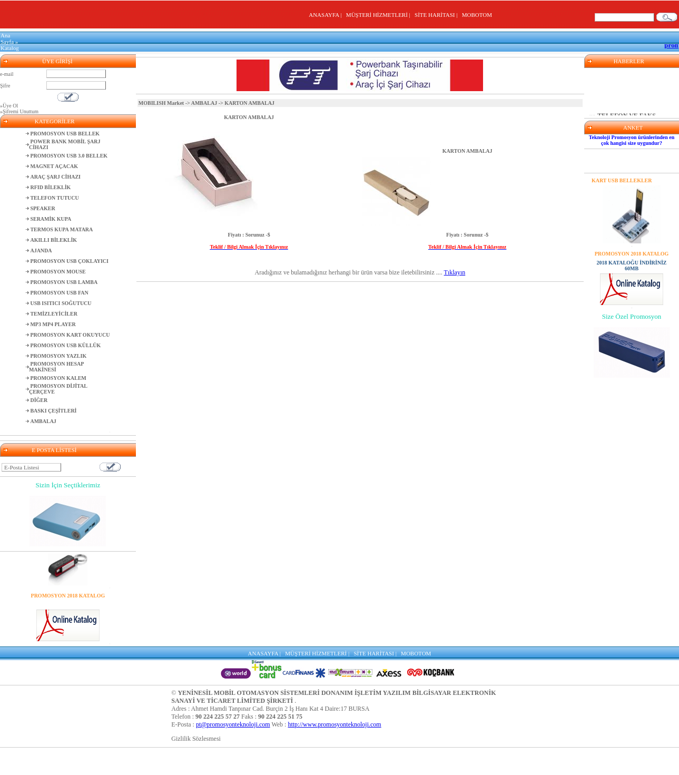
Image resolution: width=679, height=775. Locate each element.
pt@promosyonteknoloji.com (233, 724)
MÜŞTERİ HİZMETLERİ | (379, 15)
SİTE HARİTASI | (437, 15)
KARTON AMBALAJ (249, 117)
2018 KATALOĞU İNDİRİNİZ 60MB (68, 604)
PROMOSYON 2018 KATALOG (68, 596)
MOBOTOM (477, 15)
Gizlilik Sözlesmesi (196, 738)
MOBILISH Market (161, 103)
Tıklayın (455, 272)
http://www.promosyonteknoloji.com (334, 724)
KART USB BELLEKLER (622, 180)
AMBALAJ (204, 103)
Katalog (10, 48)
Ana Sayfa (7, 38)
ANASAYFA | (327, 15)
